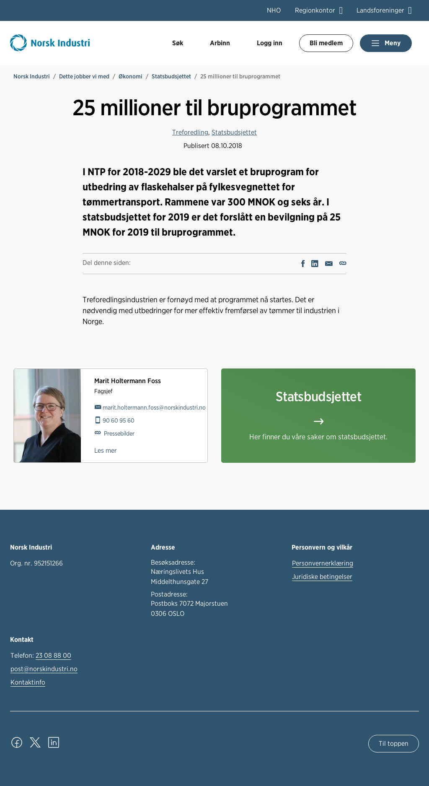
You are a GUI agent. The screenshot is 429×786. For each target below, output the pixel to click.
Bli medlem (326, 43)
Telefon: (40, 655)
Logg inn (269, 43)
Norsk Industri (31, 76)
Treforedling (190, 132)
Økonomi (130, 76)
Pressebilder (118, 433)
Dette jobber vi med (84, 76)
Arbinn (220, 43)
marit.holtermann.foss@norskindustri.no (154, 407)
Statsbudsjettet (171, 76)
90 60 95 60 (118, 420)
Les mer (105, 450)
